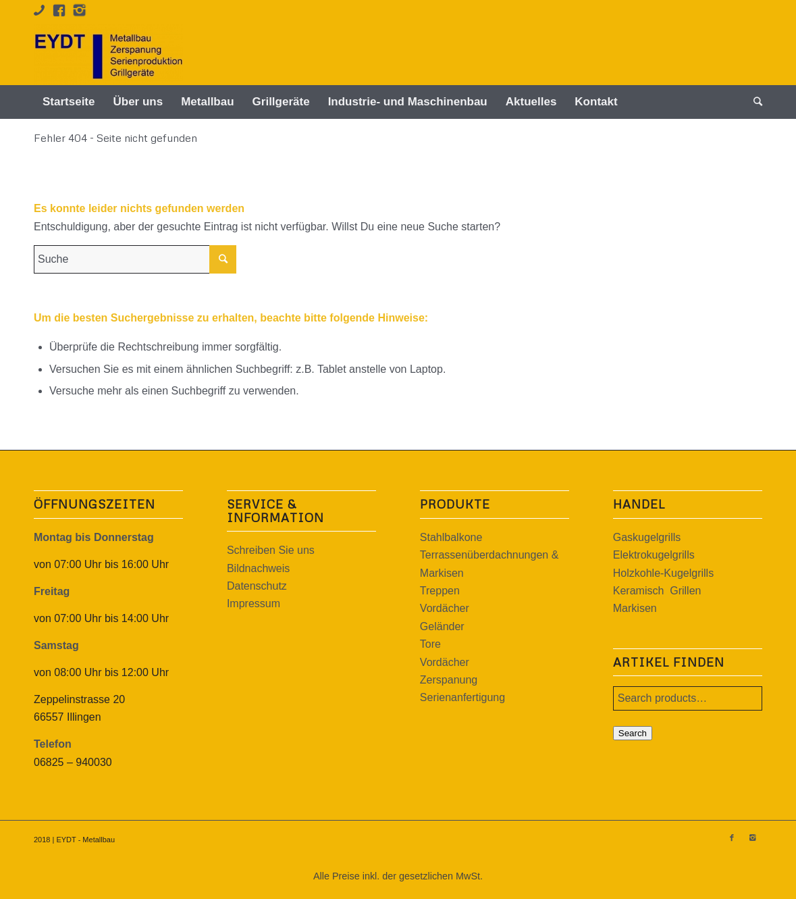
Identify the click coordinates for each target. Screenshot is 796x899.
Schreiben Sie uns (271, 550)
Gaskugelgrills (647, 537)
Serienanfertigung (462, 697)
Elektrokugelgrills (654, 555)
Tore (430, 644)
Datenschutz (257, 586)
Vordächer (444, 608)
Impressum (253, 603)
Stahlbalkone (451, 537)
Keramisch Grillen (657, 590)
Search (632, 733)
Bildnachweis (258, 568)
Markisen (635, 608)
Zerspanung (448, 680)
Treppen (440, 590)
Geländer (442, 626)
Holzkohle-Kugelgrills (663, 573)
